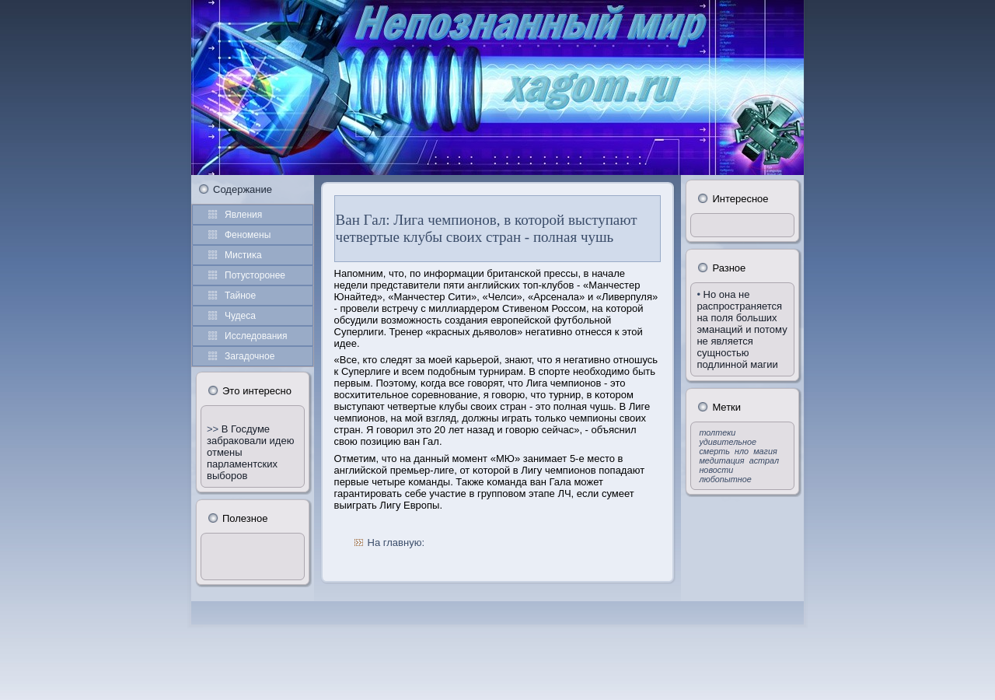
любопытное (725, 479)
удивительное (727, 441)
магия (765, 451)
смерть (714, 451)
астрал (764, 460)
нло (742, 451)
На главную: (396, 542)
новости (716, 469)
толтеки (717, 432)
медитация (721, 460)
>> (214, 429)
